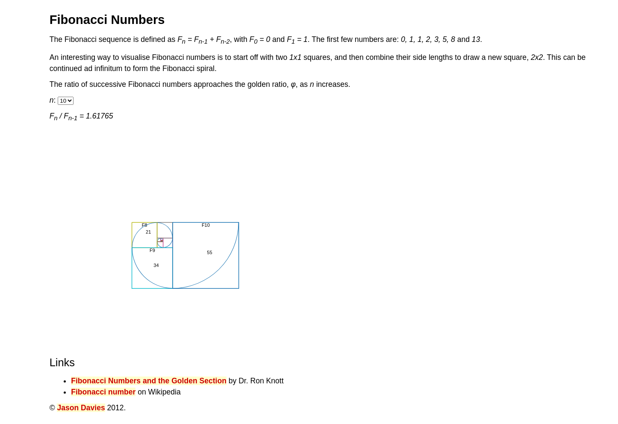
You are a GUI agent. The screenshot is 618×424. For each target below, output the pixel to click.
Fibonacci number (103, 392)
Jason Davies (81, 407)
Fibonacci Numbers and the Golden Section (149, 381)
